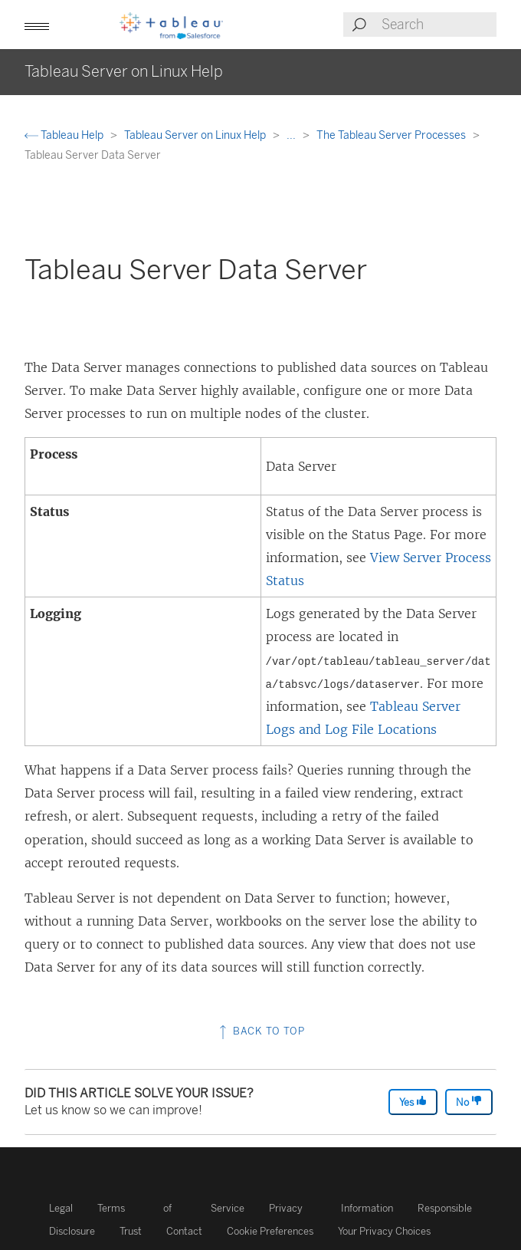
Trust (131, 1231)
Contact (184, 1231)
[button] (37, 24)
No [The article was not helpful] (469, 1101)
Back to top (260, 1031)
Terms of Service (170, 1208)
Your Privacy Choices (384, 1231)
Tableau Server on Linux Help (196, 135)
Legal (61, 1208)
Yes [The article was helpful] (413, 1101)
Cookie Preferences (270, 1231)
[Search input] (438, 24)
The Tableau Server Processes (392, 135)
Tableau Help (65, 135)
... (292, 135)
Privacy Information (331, 1208)
